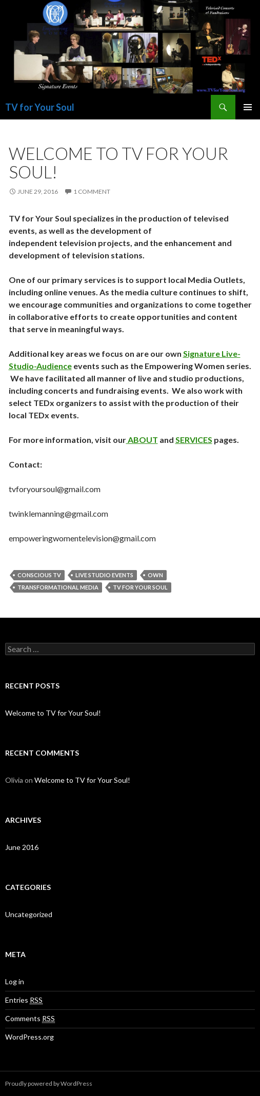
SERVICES (193, 439)
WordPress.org (29, 1036)
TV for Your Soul (39, 107)
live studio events (104, 575)
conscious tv (39, 575)
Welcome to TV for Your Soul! (118, 162)
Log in (14, 981)
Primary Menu (247, 107)
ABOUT (142, 439)
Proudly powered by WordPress (48, 1083)
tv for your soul (140, 587)
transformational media (57, 587)
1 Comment (91, 191)
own (155, 575)
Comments (30, 1018)
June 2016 (21, 847)
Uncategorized (28, 914)
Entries (24, 1000)
